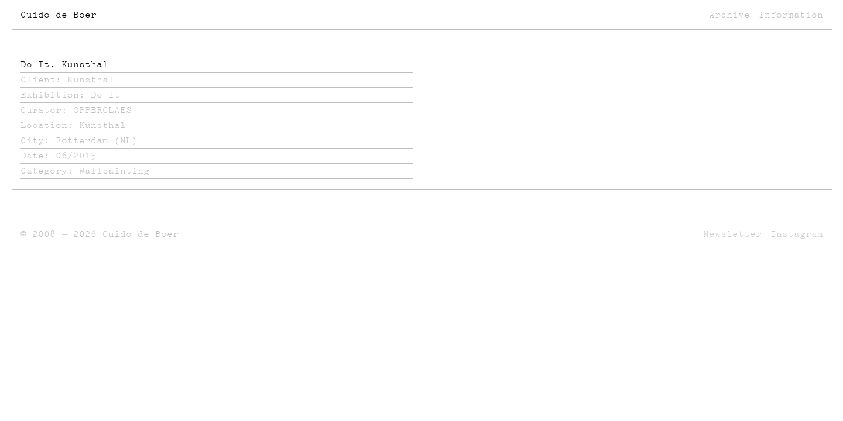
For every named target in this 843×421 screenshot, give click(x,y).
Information (791, 14)
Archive (729, 14)
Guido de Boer (58, 14)
